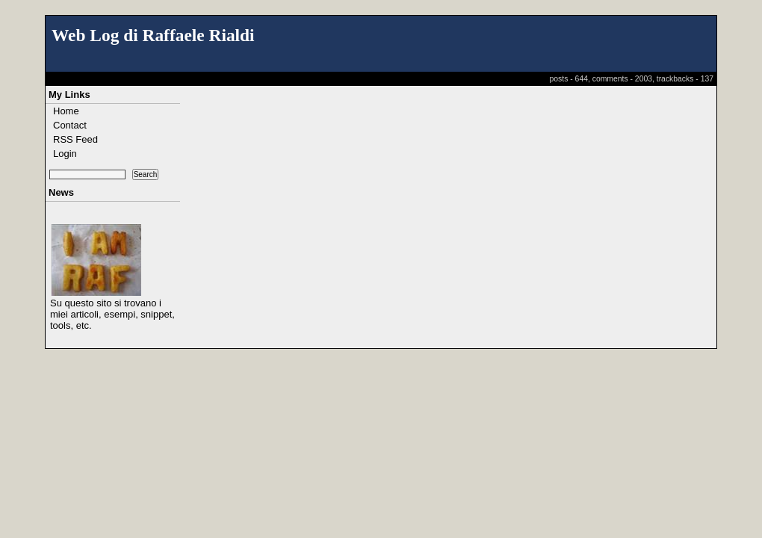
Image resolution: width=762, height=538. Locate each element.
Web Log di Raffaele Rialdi (153, 35)
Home (66, 111)
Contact (70, 125)
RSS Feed (75, 139)
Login (65, 153)
